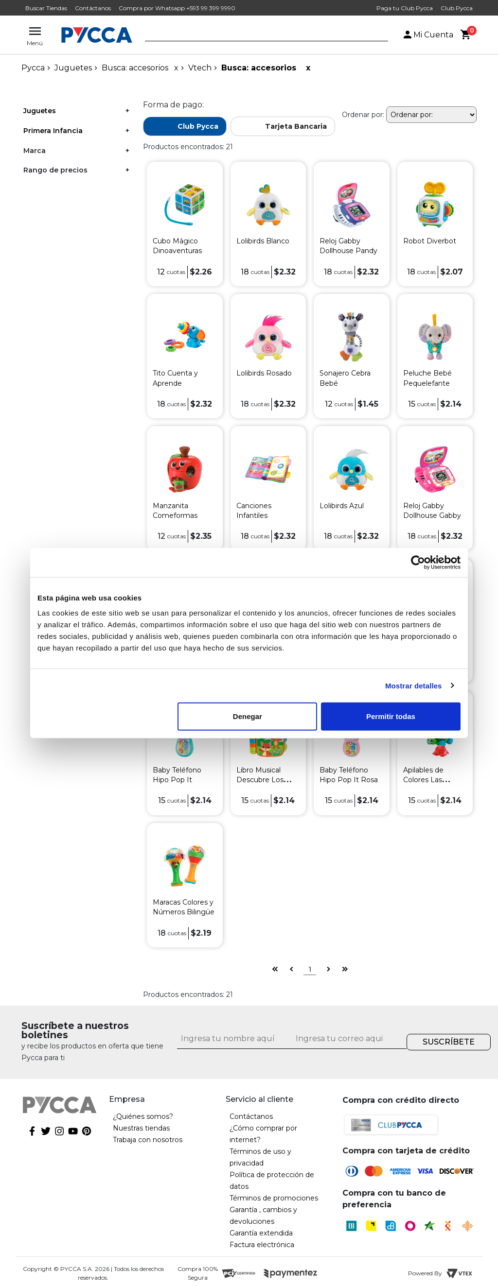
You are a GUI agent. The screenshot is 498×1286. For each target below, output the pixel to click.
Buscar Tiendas (46, 8)
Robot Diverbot (429, 241)
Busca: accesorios (135, 67)
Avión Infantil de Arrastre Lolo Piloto (430, 648)
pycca (33, 67)
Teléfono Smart (262, 638)
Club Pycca (457, 8)
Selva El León (175, 638)
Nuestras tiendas (141, 1128)
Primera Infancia (53, 130)
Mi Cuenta (427, 35)
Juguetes (73, 67)
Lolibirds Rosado (264, 373)
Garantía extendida (261, 1233)
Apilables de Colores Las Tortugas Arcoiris (431, 780)
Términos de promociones (274, 1198)
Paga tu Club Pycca (404, 8)
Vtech (200, 67)
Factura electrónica (262, 1244)
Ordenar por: (363, 114)
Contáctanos (93, 8)
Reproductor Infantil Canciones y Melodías (350, 648)
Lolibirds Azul (342, 505)
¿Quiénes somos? (143, 1116)
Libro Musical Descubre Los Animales (260, 780)
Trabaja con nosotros (147, 1139)
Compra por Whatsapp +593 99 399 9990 (177, 8)
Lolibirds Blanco (262, 241)
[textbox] (259, 35)
